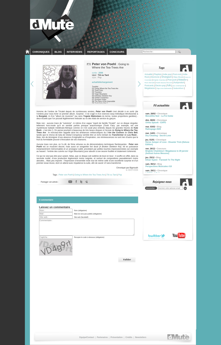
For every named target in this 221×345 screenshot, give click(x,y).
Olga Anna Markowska (164, 88)
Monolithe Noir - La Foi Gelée (159, 116)
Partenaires (102, 337)
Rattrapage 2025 (153, 129)
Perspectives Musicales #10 (158, 166)
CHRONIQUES (41, 51)
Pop (120, 175)
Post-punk (172, 80)
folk (169, 85)
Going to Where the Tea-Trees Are (90, 175)
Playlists (157, 74)
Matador (182, 79)
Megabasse (150, 88)
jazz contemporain (179, 86)
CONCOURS (117, 51)
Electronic (155, 77)
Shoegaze (166, 76)
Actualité (148, 74)
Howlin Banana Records (164, 83)
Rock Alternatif (149, 83)
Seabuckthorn (178, 88)
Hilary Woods (178, 77)
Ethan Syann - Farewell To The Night (162, 160)
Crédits (128, 337)
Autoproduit (179, 82)
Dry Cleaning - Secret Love (158, 135)
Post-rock (177, 74)
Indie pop (167, 74)
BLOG (58, 51)
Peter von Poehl (66, 175)
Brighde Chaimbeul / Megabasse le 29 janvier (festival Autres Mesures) (166, 152)
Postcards (149, 85)
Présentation (116, 337)
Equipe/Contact (86, 337)
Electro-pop (160, 85)
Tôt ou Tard (112, 175)
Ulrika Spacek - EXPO (155, 122)
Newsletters (140, 337)
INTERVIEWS (74, 51)
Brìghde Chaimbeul (159, 80)
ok (185, 188)
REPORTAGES (96, 51)
